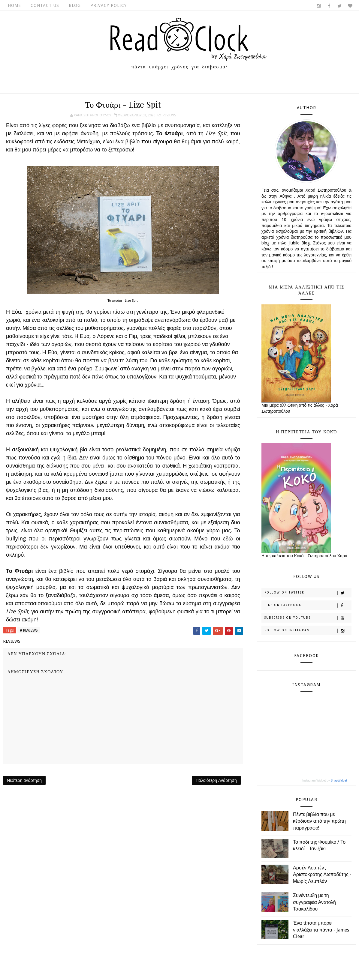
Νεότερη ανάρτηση (24, 780)
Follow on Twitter (307, 593)
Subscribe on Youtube (307, 618)
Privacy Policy (108, 5)
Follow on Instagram (307, 631)
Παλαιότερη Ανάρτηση (216, 780)
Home (14, 5)
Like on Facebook (307, 605)
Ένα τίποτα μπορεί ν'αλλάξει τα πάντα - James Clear (321, 929)
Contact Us (45, 5)
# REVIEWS (29, 630)
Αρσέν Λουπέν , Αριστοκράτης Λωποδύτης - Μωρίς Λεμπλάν (322, 874)
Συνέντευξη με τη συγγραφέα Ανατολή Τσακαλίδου (314, 902)
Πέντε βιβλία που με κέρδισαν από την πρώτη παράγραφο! (319, 821)
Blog (75, 5)
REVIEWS (169, 115)
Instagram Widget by (324, 780)
